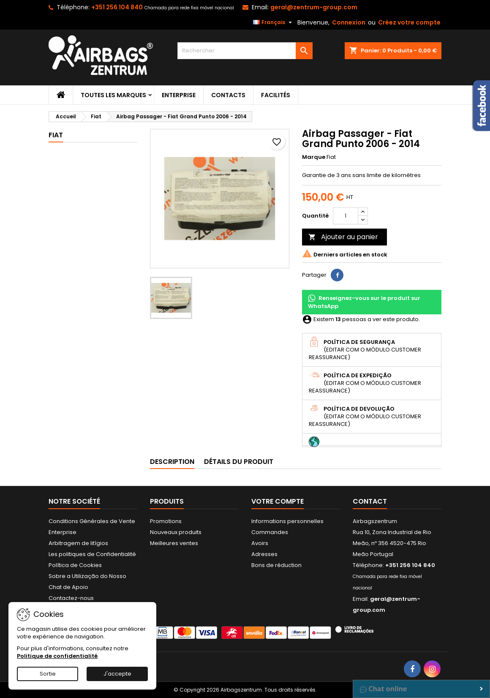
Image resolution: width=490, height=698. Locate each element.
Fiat (56, 135)
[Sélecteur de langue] (273, 22)
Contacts (228, 95)
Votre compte (277, 501)
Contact (370, 501)
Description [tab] (172, 461)
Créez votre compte (409, 22)
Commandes (269, 532)
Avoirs (259, 543)
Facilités (275, 95)
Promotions (166, 521)
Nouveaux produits (175, 532)
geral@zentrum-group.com (313, 7)
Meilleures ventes (174, 543)
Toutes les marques (113, 95)
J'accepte (117, 674)
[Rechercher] (245, 50)
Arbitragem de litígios (78, 543)
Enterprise (179, 95)
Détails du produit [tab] (238, 461)
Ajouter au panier (343, 237)
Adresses (264, 554)
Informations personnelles (287, 521)
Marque (313, 157)
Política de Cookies (75, 565)
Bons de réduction (276, 565)
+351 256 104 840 (117, 7)
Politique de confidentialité (57, 656)
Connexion (348, 22)
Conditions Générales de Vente (92, 521)
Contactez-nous (71, 598)
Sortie (48, 674)
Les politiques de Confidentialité (92, 554)
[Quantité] (345, 215)
